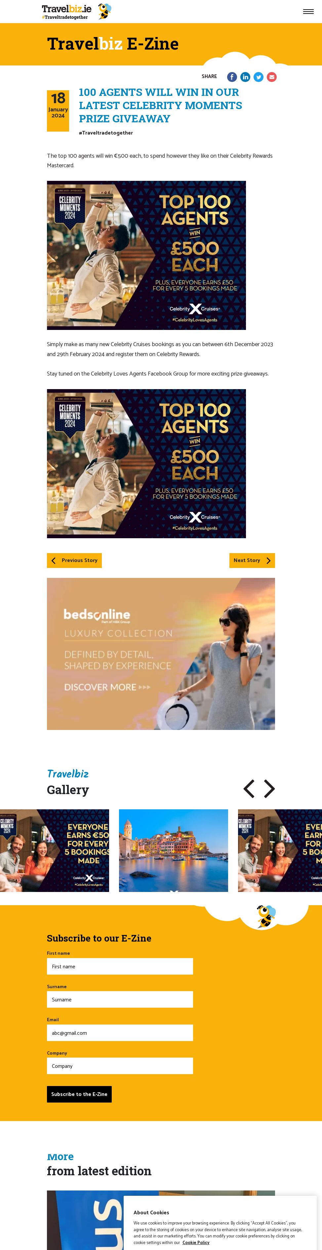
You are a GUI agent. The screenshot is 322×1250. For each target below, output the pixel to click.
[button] (248, 789)
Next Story (252, 560)
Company (120, 1062)
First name (120, 962)
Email (120, 1028)
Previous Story (74, 560)
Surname (120, 995)
